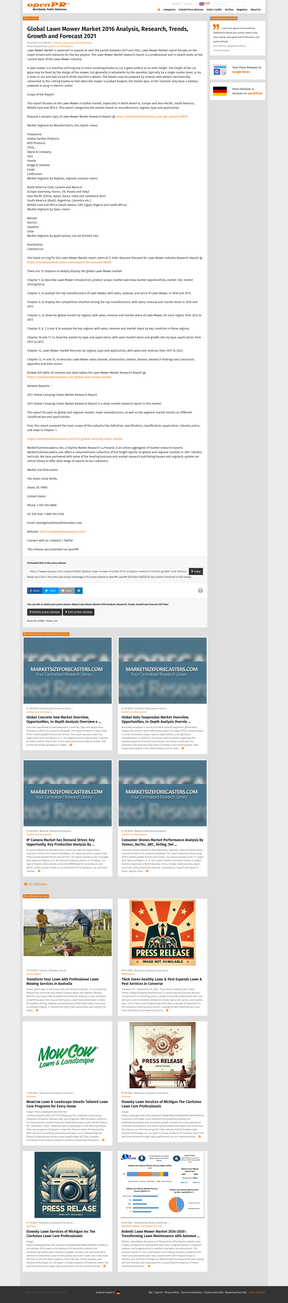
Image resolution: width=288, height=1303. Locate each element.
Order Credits (214, 9)
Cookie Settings (257, 1292)
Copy (196, 571)
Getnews (31, 1096)
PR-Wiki (176, 3)
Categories (169, 9)
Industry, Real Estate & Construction (72, 42)
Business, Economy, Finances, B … (152, 970)
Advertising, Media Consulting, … (152, 1222)
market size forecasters (60, 46)
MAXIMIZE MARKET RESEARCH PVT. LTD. (142, 1226)
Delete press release (45, 612)
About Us (256, 9)
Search (252, 4)
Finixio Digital (33, 974)
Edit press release (78, 612)
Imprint (188, 3)
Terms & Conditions (191, 1292)
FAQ (150, 1292)
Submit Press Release (191, 9)
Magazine (242, 9)
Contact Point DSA (213, 1292)
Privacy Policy (172, 1292)
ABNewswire (128, 974)
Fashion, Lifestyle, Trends (52, 970)
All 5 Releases (35, 884)
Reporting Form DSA (235, 1292)
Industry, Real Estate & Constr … (56, 708)
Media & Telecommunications (55, 831)
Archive (229, 9)
